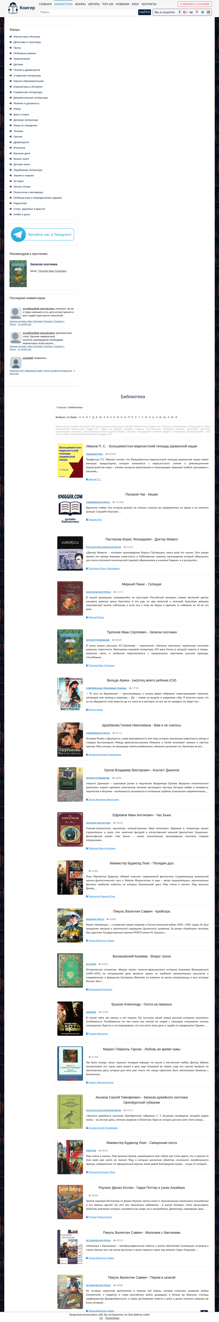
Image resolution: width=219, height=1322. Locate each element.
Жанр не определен (23, 125)
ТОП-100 (108, 4)
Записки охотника (37, 265)
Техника (16, 131)
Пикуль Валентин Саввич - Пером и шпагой (142, 940)
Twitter (112, 1300)
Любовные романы (23, 53)
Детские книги (20, 164)
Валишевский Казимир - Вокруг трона (143, 606)
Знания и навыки (22, 175)
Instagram (114, 1304)
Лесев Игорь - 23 (143, 988)
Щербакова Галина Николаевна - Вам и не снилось (142, 370)
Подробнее (112, 1318)
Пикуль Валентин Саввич (105, 591)
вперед (137, 1034)
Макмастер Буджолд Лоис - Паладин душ (143, 514)
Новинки (123, 4)
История (16, 181)
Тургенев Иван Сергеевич (105, 307)
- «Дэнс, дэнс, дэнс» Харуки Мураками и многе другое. (37, 1217)
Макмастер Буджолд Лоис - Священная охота (143, 799)
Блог (135, 4)
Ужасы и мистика (100, 996)
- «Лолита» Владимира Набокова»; (26, 1182)
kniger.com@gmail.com (179, 1277)
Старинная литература (25, 75)
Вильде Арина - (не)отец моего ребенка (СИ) (143, 322)
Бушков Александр (102, 687)
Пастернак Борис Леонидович (108, 211)
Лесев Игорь (98, 1021)
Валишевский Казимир (104, 639)
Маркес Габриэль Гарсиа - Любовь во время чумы (143, 702)
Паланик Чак (99, 159)
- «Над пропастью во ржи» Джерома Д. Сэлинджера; (36, 1205)
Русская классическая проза (107, 186)
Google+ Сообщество (122, 1286)
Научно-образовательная (27, 81)
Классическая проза (102, 234)
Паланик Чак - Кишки (143, 134)
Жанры (80, 4)
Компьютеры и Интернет (26, 86)
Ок (101, 1318)
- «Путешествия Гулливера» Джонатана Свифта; (34, 1188)
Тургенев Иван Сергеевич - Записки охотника (143, 274)
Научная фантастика (102, 474)
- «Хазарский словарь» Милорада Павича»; (31, 1170)
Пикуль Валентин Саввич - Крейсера (143, 562)
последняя (151, 1034)
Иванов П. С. (98, 119)
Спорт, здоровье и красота (27, 212)
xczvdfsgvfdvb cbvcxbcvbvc (39, 307)
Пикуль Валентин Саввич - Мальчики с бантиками (143, 895)
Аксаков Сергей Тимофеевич (107, 784)
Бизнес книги (19, 158)
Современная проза (102, 142)
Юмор (15, 108)
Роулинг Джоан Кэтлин (104, 880)
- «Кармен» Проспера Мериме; (24, 1199)
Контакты (149, 4)
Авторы (94, 4)
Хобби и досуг (20, 218)
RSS (111, 1309)
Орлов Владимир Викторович (107, 451)
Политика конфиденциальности (177, 1282)
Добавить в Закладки (195, 4)
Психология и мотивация (26, 192)
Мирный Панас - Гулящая (143, 226)
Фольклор (17, 147)
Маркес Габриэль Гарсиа (105, 735)
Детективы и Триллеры (25, 42)
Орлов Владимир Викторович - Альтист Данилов (143, 418)
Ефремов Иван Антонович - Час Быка (143, 466)
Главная (45, 4)
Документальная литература (29, 97)
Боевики (95, 662)
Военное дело (20, 153)
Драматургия (19, 142)
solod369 (28, 367)
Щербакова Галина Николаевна (108, 403)
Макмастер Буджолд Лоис (105, 547)
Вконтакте (115, 1291)
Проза (15, 47)
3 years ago (38, 383)
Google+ (114, 1282)
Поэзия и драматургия (25, 69)
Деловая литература (24, 119)
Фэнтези (95, 807)
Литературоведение (102, 282)
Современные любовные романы (110, 330)
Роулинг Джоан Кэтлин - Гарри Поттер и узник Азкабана (143, 847)
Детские (16, 64)
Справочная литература (26, 92)
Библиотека (14, 1277)
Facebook (114, 1277)
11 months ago (36, 327)
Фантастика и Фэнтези (25, 36)
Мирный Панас (100, 259)
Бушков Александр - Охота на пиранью (143, 654)
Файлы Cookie (166, 1286)
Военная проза (99, 570)
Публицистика (98, 94)
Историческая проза (102, 903)
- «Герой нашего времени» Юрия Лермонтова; (32, 1164)
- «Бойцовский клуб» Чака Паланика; (27, 1194)
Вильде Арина (99, 355)
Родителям (18, 207)
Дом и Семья (19, 114)
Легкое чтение (20, 186)
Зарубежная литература (26, 169)
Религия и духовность (25, 103)
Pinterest (113, 1295)
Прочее (16, 136)
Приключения (20, 58)
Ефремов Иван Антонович (105, 499)
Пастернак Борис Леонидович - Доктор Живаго (143, 178)
